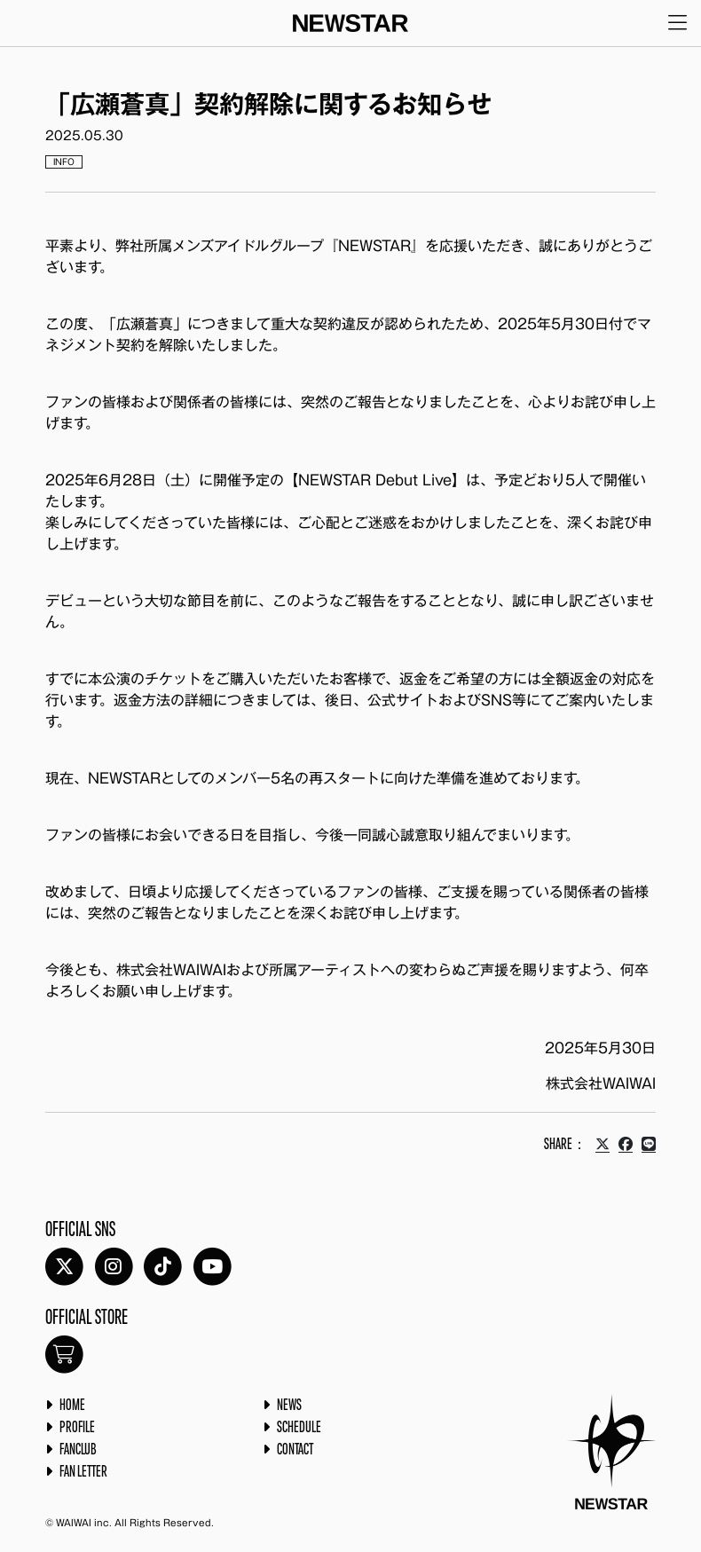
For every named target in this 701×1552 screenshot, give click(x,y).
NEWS (289, 1405)
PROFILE (77, 1428)
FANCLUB (78, 1450)
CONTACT (295, 1450)
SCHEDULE (299, 1428)
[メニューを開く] (677, 23)
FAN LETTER (83, 1472)
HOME (72, 1405)
